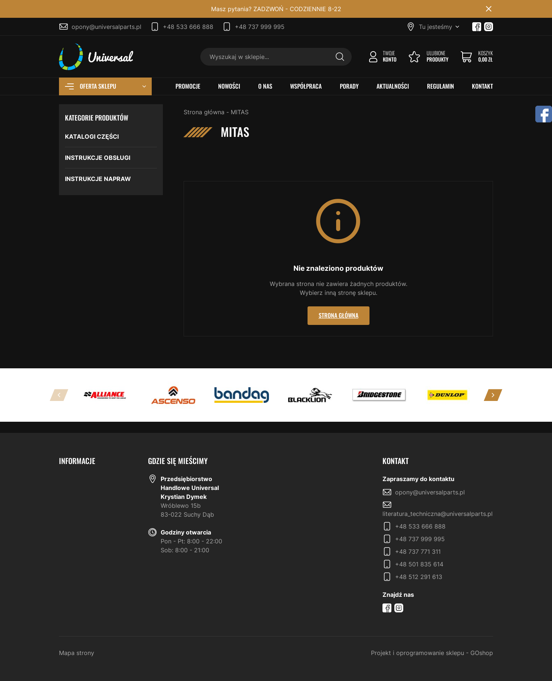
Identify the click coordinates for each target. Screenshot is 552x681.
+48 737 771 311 (418, 551)
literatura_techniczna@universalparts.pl (437, 513)
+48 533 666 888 (188, 26)
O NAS (265, 86)
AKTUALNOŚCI (393, 86)
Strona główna (204, 112)
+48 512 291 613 (418, 576)
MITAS (240, 112)
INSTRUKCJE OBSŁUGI (97, 157)
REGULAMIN (440, 86)
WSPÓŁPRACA (306, 86)
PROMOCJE (187, 86)
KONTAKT (482, 86)
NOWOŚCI (229, 86)
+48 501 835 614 (419, 564)
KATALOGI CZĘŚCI (92, 136)
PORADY (349, 86)
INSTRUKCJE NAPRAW (98, 178)
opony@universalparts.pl (106, 26)
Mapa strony (76, 653)
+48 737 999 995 (260, 26)
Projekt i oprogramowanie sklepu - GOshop (432, 653)
